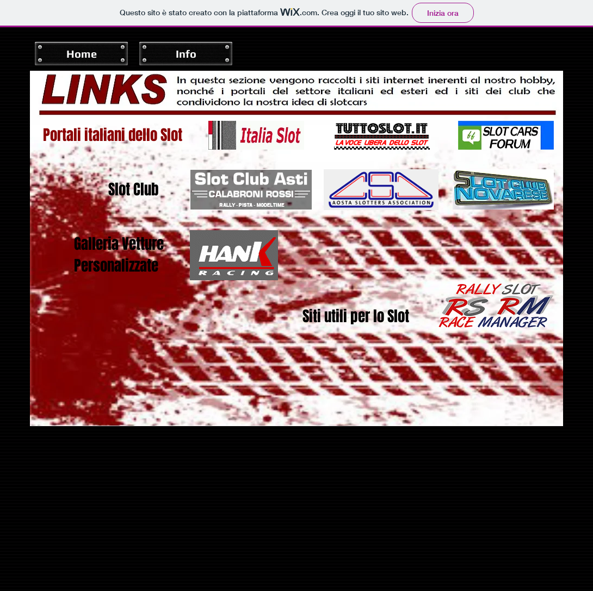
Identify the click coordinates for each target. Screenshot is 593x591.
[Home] (81, 53)
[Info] (185, 53)
